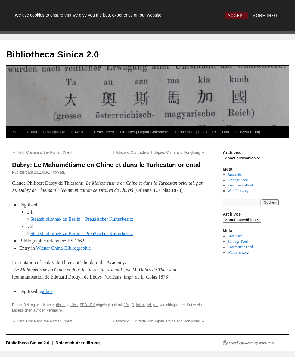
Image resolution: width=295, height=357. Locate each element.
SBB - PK (87, 305)
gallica (46, 291)
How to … (79, 132)
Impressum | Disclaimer (195, 132)
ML (62, 172)
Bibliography (54, 132)
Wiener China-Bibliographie (63, 248)
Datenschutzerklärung (241, 132)
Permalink (54, 310)
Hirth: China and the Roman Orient (42, 152)
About (32, 132)
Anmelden (235, 174)
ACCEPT (236, 15)
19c (126, 305)
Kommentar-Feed (240, 185)
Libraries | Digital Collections (144, 132)
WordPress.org (238, 191)
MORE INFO (264, 15)
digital (60, 305)
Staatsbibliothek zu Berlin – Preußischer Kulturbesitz (81, 219)
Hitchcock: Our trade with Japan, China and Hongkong (159, 152)
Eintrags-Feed (238, 180)
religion (153, 305)
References (104, 132)
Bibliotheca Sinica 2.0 (52, 54)
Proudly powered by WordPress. (252, 343)
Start (17, 132)
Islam (140, 305)
